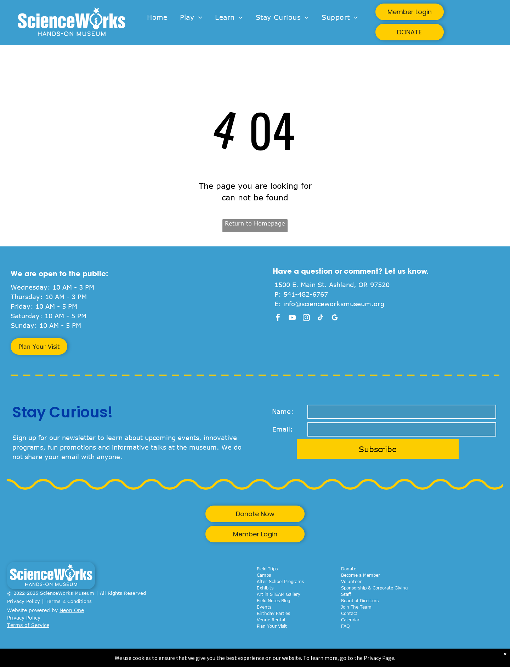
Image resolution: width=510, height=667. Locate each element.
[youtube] (292, 318)
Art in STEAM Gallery (278, 594)
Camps (264, 574)
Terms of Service (28, 625)
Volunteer (351, 581)
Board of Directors (360, 600)
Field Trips (267, 568)
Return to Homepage (255, 223)
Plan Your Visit (272, 625)
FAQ (345, 625)
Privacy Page (379, 657)
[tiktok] (320, 318)
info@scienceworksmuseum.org (333, 304)
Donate (348, 568)
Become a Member (360, 574)
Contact (349, 613)
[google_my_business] (334, 318)
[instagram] (306, 318)
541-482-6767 (305, 294)
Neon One (72, 610)
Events (264, 606)
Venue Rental (271, 619)
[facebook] (278, 318)
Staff (346, 594)
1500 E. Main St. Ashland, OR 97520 (332, 285)
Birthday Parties (273, 613)
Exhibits (265, 587)
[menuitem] (157, 17)
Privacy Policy (23, 601)
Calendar (350, 619)
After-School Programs (280, 581)
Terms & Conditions (69, 601)
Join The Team (356, 606)
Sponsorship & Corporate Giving (374, 587)
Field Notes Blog (273, 600)
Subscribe (378, 449)
